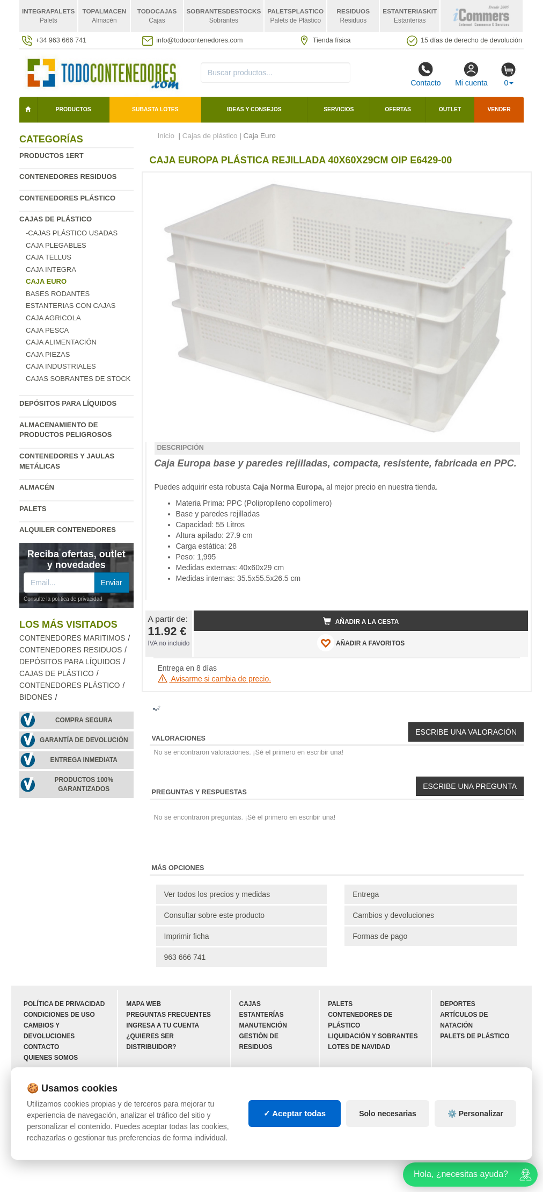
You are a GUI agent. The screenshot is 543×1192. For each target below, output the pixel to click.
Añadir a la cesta (361, 621)
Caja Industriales (61, 366)
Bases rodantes (58, 294)
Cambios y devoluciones (393, 915)
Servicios (339, 109)
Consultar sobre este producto (214, 915)
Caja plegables (56, 245)
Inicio (166, 136)
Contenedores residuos (67, 177)
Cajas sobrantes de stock (78, 379)
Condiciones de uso (59, 1014)
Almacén (36, 487)
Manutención (263, 1025)
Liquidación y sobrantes (372, 1036)
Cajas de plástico (55, 219)
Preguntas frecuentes (168, 1014)
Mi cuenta (471, 74)
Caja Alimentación (61, 342)
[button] (510, 184)
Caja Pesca (47, 330)
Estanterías (261, 1014)
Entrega (366, 894)
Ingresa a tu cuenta (162, 1025)
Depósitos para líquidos (67, 403)
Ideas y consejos (254, 109)
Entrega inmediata (84, 760)
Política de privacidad (64, 1004)
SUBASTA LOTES (155, 109)
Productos (73, 109)
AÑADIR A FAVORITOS (361, 642)
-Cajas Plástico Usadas (72, 233)
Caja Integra (51, 269)
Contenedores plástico (67, 198)
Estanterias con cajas (70, 305)
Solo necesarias (387, 1113)
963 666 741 (185, 957)
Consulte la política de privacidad (63, 599)
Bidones (36, 697)
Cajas (250, 1004)
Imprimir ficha (186, 936)
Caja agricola (53, 318)
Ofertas (398, 109)
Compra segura (84, 720)
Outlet (450, 109)
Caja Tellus (48, 257)
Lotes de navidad (359, 1047)
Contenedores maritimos (72, 638)
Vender (498, 109)
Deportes (457, 1004)
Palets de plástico (474, 1036)
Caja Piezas (48, 354)
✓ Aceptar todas (294, 1113)
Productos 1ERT (51, 156)
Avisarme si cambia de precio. (215, 678)
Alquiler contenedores (67, 530)
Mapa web (143, 1004)
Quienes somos (51, 1057)
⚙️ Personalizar (475, 1113)
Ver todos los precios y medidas (217, 894)
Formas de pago (380, 936)
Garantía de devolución (84, 740)
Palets (32, 509)
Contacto (425, 74)
